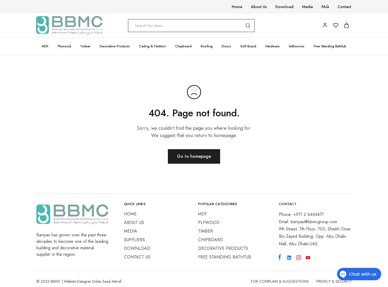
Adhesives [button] (296, 46)
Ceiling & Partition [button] (152, 46)
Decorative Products (223, 248)
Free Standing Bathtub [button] (330, 46)
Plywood (209, 222)
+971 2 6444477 (308, 214)
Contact (344, 7)
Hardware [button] (272, 46)
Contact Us (137, 257)
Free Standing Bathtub (224, 257)
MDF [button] (45, 46)
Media (307, 7)
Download (284, 7)
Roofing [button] (207, 46)
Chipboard (210, 240)
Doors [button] (226, 46)
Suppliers (134, 240)
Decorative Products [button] (115, 46)
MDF (202, 214)
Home (237, 7)
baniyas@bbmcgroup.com (314, 222)
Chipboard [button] (183, 46)
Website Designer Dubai (83, 281)
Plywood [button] (64, 46)
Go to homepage (194, 156)
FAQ (325, 7)
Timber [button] (85, 46)
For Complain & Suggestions (280, 281)
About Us (259, 7)
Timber (205, 231)
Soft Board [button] (248, 46)
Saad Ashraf (112, 281)
